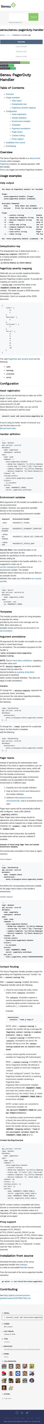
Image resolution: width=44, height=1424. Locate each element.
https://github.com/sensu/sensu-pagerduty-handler (22, 1349)
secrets (22, 791)
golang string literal (26, 672)
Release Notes (21, 51)
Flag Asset (7, 1398)
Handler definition (19, 118)
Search (34, 17)
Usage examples (13, 98)
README (21, 42)
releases (23, 1265)
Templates (16, 125)
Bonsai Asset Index (8, 428)
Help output (17, 101)
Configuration (11, 111)
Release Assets (21, 56)
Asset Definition (21, 46)
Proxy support (18, 139)
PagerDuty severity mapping (24, 108)
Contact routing (18, 136)
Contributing (11, 146)
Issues (37, 1418)
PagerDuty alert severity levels (20, 359)
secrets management (8, 567)
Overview (10, 94)
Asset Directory (18, 1418)
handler (7, 1342)
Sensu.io (7, 1418)
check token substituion (22, 661)
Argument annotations (21, 128)
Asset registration (19, 114)
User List (30, 1418)
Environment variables (21, 121)
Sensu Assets (5, 395)
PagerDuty (4, 164)
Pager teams (17, 132)
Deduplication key (19, 104)
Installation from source (15, 143)
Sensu (2, 170)
